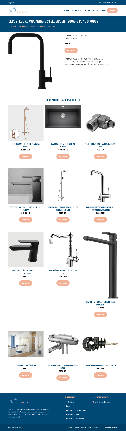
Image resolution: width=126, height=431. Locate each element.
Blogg (95, 10)
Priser (112, 10)
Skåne (99, 3)
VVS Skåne (65, 10)
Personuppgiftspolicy (95, 427)
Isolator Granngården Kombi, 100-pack (100, 365)
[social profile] (15, 3)
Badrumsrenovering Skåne (76, 410)
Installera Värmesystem (75, 418)
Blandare (84, 35)
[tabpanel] (30, 61)
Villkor (83, 427)
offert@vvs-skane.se (109, 3)
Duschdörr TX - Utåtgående (26, 365)
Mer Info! (71, 50)
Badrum (77, 35)
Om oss (87, 10)
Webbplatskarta (111, 427)
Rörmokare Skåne (73, 414)
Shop (103, 10)
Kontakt (77, 427)
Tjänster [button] (76, 10)
